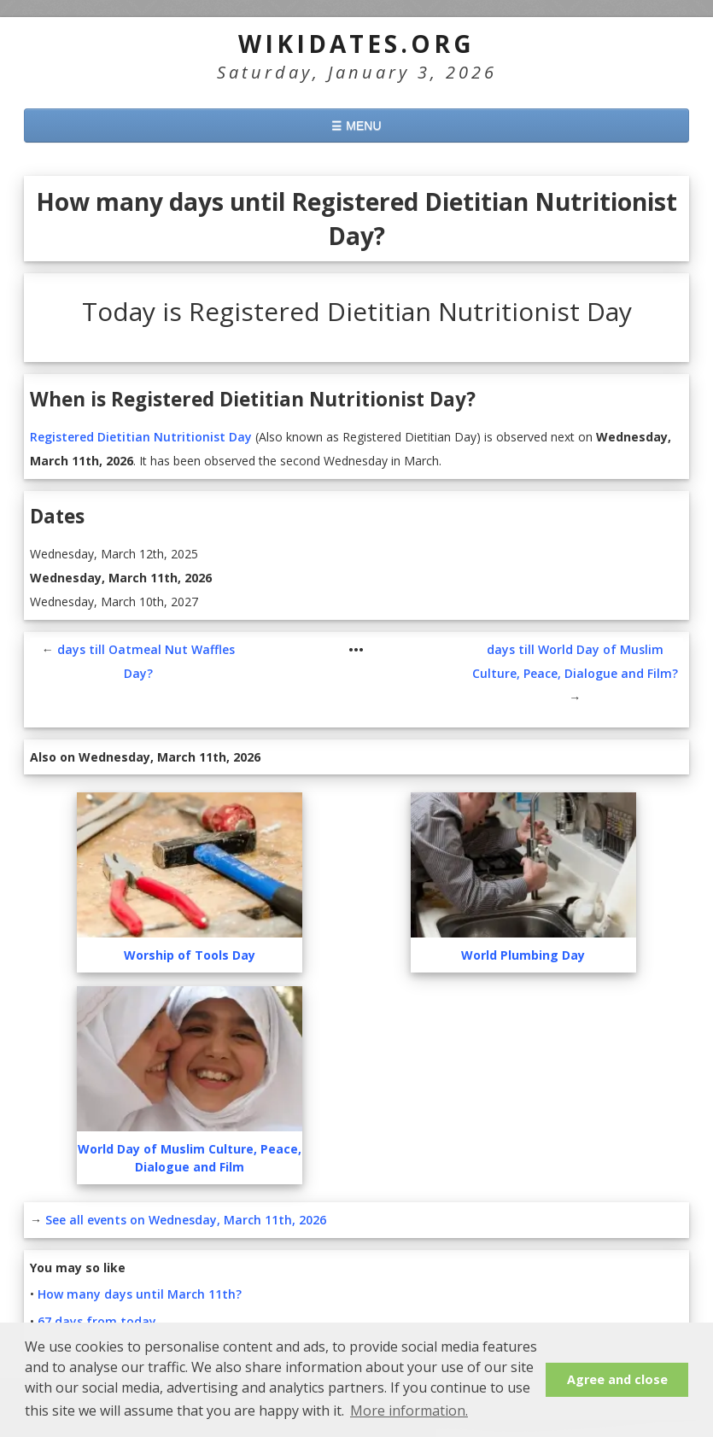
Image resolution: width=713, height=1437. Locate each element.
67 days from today (97, 1321)
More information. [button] (409, 1410)
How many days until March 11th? (140, 1294)
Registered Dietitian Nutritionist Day (141, 437)
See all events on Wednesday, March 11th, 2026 (185, 1220)
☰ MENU (356, 125)
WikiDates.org (356, 43)
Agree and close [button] (617, 1379)
